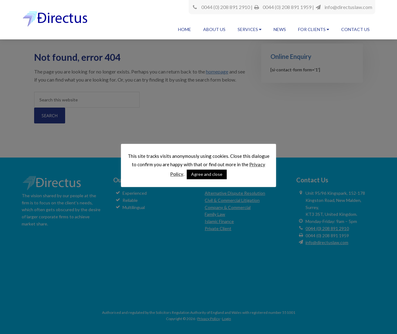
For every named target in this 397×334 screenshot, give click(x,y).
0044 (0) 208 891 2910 (225, 7)
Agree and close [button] (206, 174)
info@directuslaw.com (348, 7)
